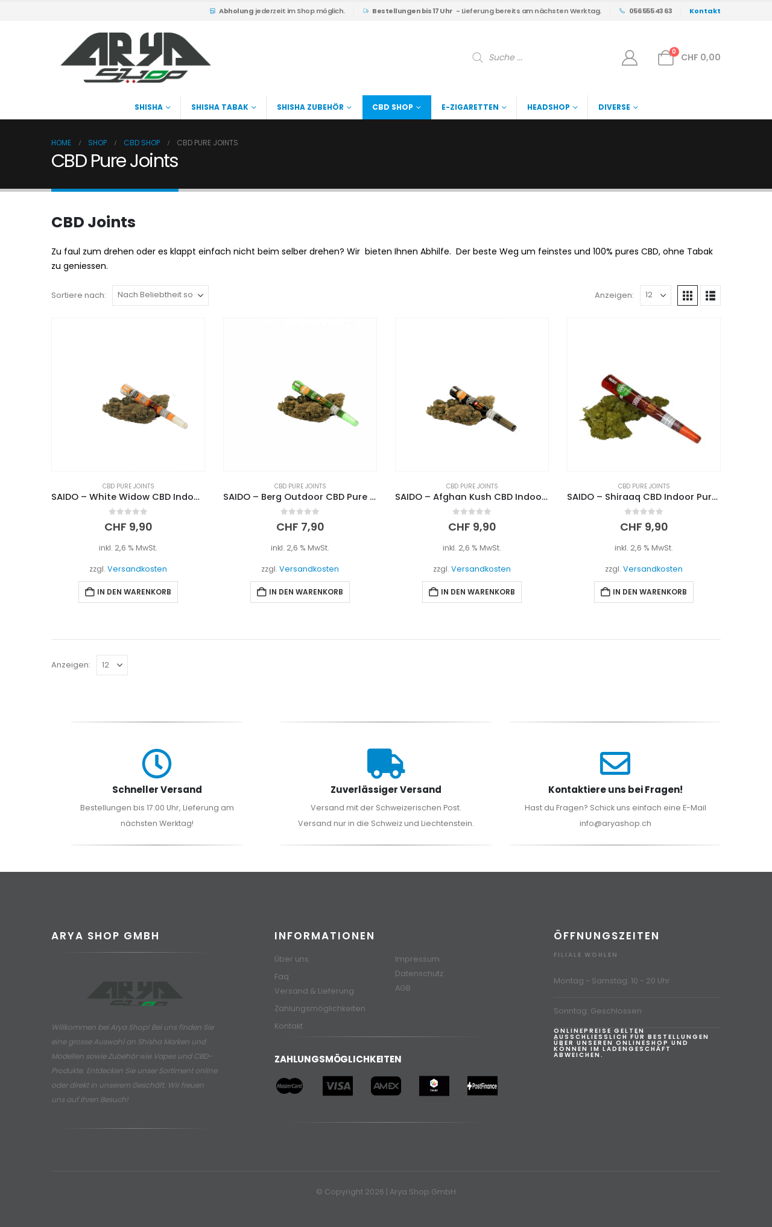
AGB (403, 988)
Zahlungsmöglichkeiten (319, 1008)
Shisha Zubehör (310, 107)
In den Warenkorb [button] (134, 592)
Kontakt (288, 1026)
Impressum (417, 959)
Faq (281, 976)
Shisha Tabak (219, 107)
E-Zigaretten (470, 107)
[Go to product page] (128, 394)
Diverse (614, 107)
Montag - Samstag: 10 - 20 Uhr (612, 981)
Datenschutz (419, 973)
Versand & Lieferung (314, 991)
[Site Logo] (135, 58)
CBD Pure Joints (128, 486)
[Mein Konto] (630, 58)
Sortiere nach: (78, 295)
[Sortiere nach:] (160, 295)
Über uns (291, 959)
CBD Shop (392, 107)
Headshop (548, 107)
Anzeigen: (614, 295)
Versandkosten (137, 569)
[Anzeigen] (655, 295)
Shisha (148, 107)
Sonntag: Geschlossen (598, 1011)
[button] (687, 295)
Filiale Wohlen (586, 954)
